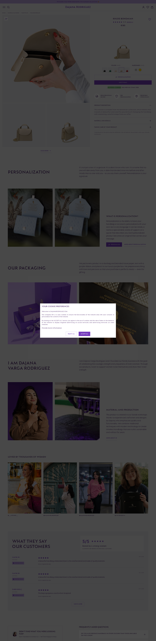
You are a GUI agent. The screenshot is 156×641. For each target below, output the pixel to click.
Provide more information (52, 328)
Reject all (71, 334)
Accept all (84, 334)
